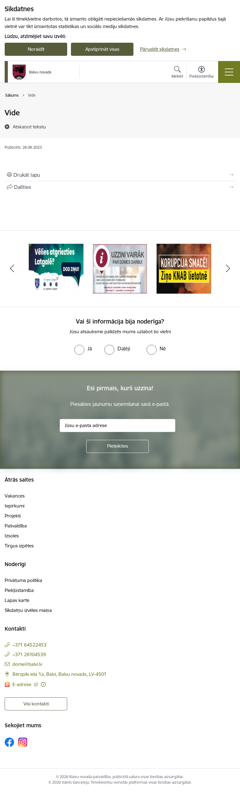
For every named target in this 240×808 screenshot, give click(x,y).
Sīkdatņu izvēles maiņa (28, 610)
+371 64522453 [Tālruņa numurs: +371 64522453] (29, 645)
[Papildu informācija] (43, 684)
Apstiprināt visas (102, 49)
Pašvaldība (16, 526)
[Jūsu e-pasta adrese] (117, 425)
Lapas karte (17, 600)
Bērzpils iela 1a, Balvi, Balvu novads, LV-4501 (59, 674)
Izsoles (12, 536)
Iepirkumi (14, 506)
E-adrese (22, 684)
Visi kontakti (36, 704)
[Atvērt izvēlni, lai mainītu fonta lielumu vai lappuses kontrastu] (201, 72)
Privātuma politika (23, 580)
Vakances (15, 496)
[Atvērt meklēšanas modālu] (177, 72)
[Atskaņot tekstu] (29, 126)
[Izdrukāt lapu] (120, 175)
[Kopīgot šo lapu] (120, 187)
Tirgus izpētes (19, 546)
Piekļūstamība (19, 590)
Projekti (13, 516)
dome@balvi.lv (27, 664)
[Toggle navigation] (229, 72)
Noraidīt (36, 49)
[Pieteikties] (117, 446)
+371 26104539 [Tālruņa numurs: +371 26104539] (29, 654)
